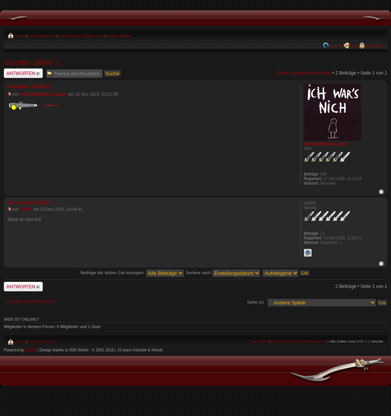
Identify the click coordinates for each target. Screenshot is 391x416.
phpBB (31, 350)
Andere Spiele (118, 36)
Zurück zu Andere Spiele (31, 301)
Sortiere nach (223, 272)
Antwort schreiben (23, 73)
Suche (335, 46)
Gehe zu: (255, 302)
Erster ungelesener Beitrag (304, 73)
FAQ (353, 46)
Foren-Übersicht (41, 36)
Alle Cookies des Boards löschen (298, 341)
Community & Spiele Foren (80, 36)
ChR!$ (26, 209)
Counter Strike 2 (31, 62)
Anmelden (374, 46)
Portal (19, 36)
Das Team (259, 341)
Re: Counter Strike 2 (30, 202)
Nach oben (381, 192)
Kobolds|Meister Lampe (43, 94)
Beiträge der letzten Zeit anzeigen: (132, 272)
